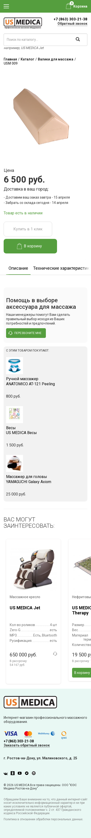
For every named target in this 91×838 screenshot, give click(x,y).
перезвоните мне (24, 333)
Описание (18, 268)
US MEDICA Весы (45, 430)
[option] (18, 266)
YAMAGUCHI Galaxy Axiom (45, 479)
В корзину (29, 246)
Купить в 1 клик (27, 229)
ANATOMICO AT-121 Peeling (45, 381)
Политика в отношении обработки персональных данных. (43, 819)
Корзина (80, 6)
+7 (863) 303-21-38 (70, 19)
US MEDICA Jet (25, 607)
